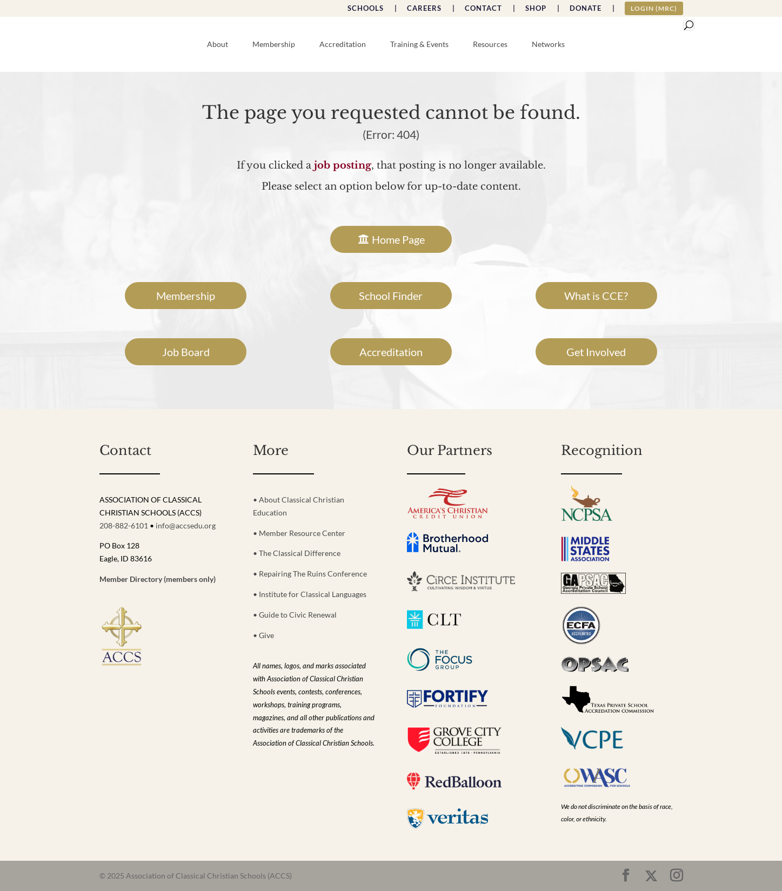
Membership (273, 45)
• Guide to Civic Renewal (295, 614)
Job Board (186, 351)
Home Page (398, 239)
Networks (548, 45)
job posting (342, 165)
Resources (490, 45)
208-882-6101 (123, 525)
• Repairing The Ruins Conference (310, 573)
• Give (263, 635)
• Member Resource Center (299, 533)
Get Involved (596, 351)
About (217, 45)
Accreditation (342, 45)
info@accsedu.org (186, 525)
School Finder (391, 295)
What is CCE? (596, 295)
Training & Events (419, 45)
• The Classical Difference (296, 553)
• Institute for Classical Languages (309, 594)
